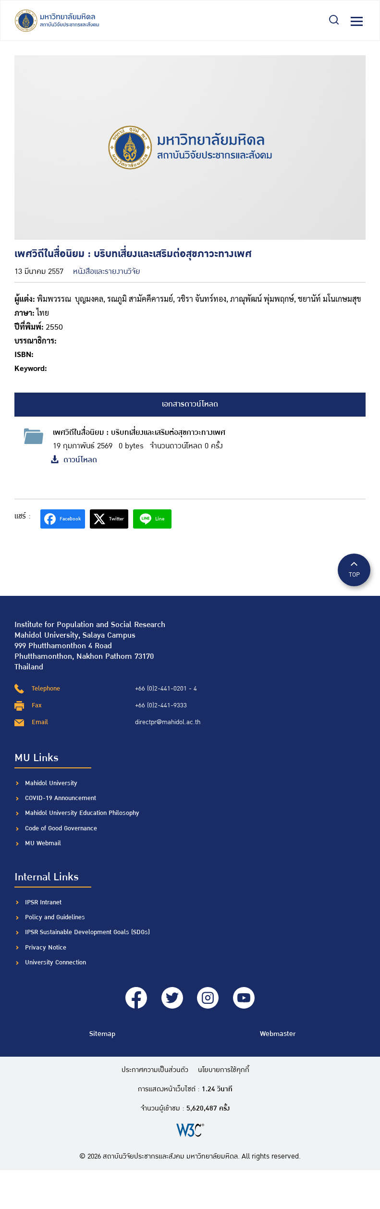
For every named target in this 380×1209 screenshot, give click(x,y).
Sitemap (102, 1033)
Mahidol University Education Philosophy (82, 813)
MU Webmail (43, 843)
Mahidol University (51, 783)
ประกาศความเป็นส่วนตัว (155, 1070)
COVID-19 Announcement (61, 798)
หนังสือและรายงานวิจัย (106, 272)
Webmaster (277, 1033)
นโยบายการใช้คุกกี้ (223, 1070)
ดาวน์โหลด (73, 460)
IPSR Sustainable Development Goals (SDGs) (87, 932)
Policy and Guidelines (55, 917)
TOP (354, 569)
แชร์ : (22, 516)
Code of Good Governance (61, 828)
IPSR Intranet (43, 902)
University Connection (55, 962)
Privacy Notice (45, 947)
